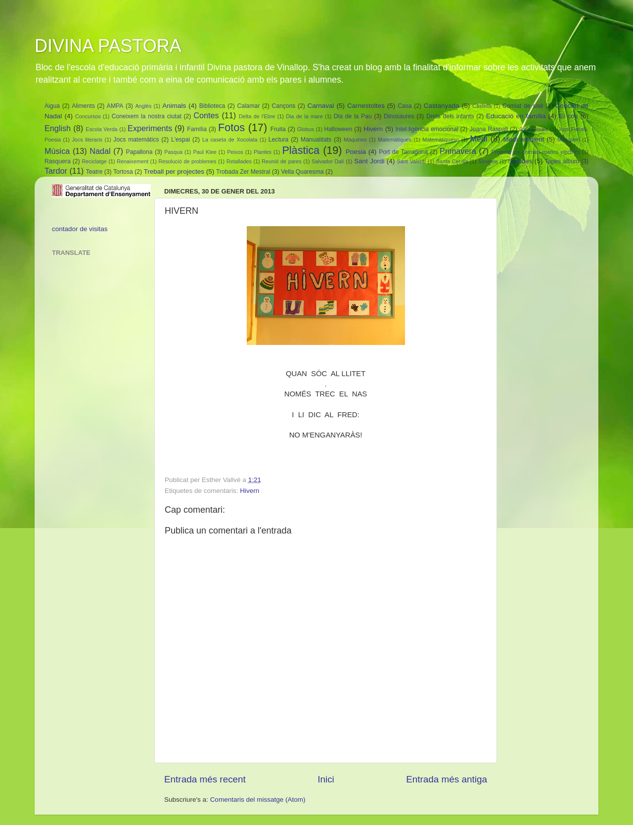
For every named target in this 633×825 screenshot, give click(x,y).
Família (197, 129)
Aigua (52, 105)
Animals (174, 105)
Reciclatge (94, 161)
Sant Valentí (411, 161)
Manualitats (316, 139)
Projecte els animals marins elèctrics (536, 152)
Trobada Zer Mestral (243, 171)
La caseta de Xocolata (230, 140)
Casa (404, 105)
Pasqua (173, 152)
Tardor (56, 170)
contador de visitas (80, 229)
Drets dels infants (450, 116)
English (58, 128)
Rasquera (58, 161)
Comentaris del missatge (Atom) (258, 799)
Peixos (235, 152)
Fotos (231, 127)
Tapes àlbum (562, 161)
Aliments (83, 105)
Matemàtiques (394, 140)
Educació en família (516, 116)
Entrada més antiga (446, 779)
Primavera (458, 150)
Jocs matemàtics (136, 139)
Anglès (143, 106)
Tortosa (123, 171)
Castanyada (441, 105)
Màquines (355, 140)
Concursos (88, 116)
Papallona (139, 151)
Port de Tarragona (403, 151)
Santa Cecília (452, 161)
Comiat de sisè (522, 105)
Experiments (150, 128)
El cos (568, 116)
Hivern (373, 129)
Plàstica (300, 150)
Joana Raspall (488, 129)
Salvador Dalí (328, 161)
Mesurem (568, 140)
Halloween (338, 129)
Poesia (356, 151)
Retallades (239, 161)
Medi (478, 138)
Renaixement (132, 161)
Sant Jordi (369, 161)
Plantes (262, 152)
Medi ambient (523, 139)
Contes (206, 115)
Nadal (100, 150)
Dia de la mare (304, 116)
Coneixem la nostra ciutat (146, 116)
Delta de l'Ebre (257, 116)
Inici (325, 779)
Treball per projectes (173, 171)
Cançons (283, 105)
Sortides (520, 161)
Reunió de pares (281, 161)
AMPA (115, 105)
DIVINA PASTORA (108, 46)
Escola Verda (101, 129)
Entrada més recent (205, 779)
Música (57, 150)
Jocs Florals (533, 129)
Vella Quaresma (302, 171)
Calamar (248, 105)
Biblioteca (212, 105)
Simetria (488, 161)
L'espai (180, 139)
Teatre (94, 171)
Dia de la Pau (353, 116)
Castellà (482, 106)
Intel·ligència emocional (427, 129)
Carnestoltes (366, 105)
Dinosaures (399, 116)
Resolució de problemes (187, 161)
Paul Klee (204, 152)
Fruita (278, 129)
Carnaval (320, 105)
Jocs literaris (87, 140)
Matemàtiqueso (440, 140)
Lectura (279, 139)
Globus (305, 129)
